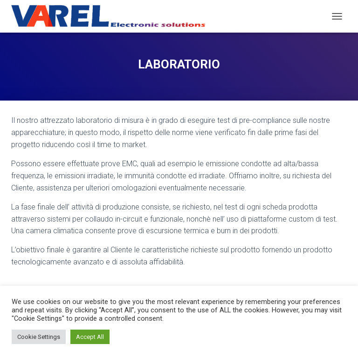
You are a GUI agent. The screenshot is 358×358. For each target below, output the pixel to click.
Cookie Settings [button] (38, 336)
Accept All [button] (90, 336)
